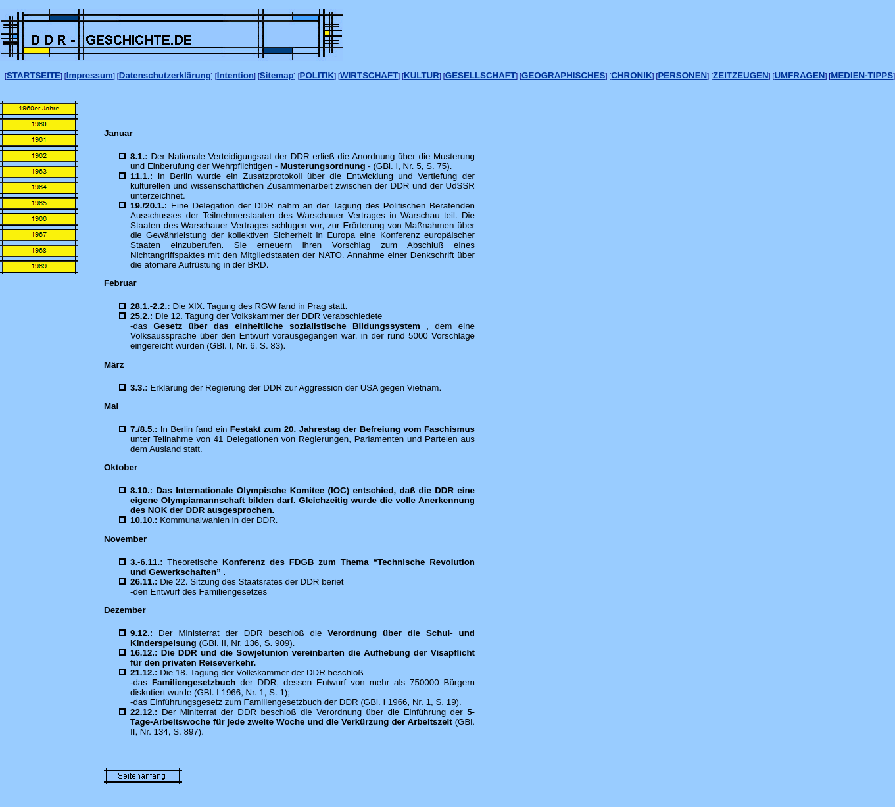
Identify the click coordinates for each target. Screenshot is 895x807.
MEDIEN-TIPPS (862, 75)
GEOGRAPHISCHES (563, 75)
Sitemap (277, 75)
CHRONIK (631, 75)
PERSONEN (682, 75)
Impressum (89, 75)
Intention (235, 75)
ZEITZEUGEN (740, 75)
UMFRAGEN (799, 75)
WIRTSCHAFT (369, 75)
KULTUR (421, 75)
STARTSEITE (33, 75)
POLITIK (317, 75)
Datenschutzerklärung (165, 75)
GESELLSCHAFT (480, 75)
